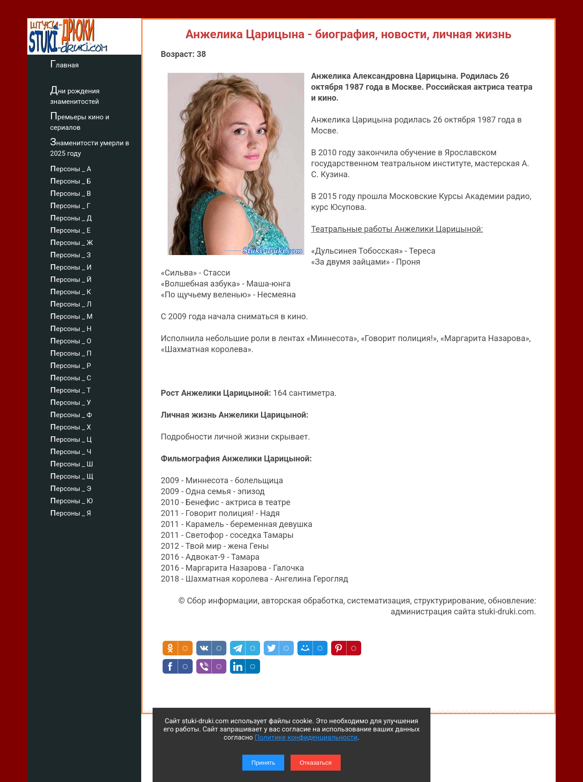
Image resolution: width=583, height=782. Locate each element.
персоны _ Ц (71, 438)
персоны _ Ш (71, 463)
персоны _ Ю (71, 500)
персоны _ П (71, 352)
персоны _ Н (71, 327)
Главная (64, 64)
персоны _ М (71, 315)
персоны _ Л (71, 303)
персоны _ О (71, 340)
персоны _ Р (70, 364)
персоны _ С (70, 377)
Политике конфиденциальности (306, 737)
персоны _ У (70, 401)
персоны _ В (70, 192)
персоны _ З (70, 254)
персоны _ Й (71, 278)
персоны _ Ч (71, 450)
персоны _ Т (70, 389)
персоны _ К (70, 290)
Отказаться (316, 762)
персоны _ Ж (71, 241)
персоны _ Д (71, 217)
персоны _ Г (70, 204)
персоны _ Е (70, 229)
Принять (263, 762)
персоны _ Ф (71, 413)
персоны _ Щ (71, 475)
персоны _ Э (70, 487)
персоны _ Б (70, 180)
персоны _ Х (70, 426)
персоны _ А (70, 168)
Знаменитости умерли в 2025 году (89, 147)
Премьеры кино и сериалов (79, 121)
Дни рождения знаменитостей (75, 95)
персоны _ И (71, 266)
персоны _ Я (70, 512)
